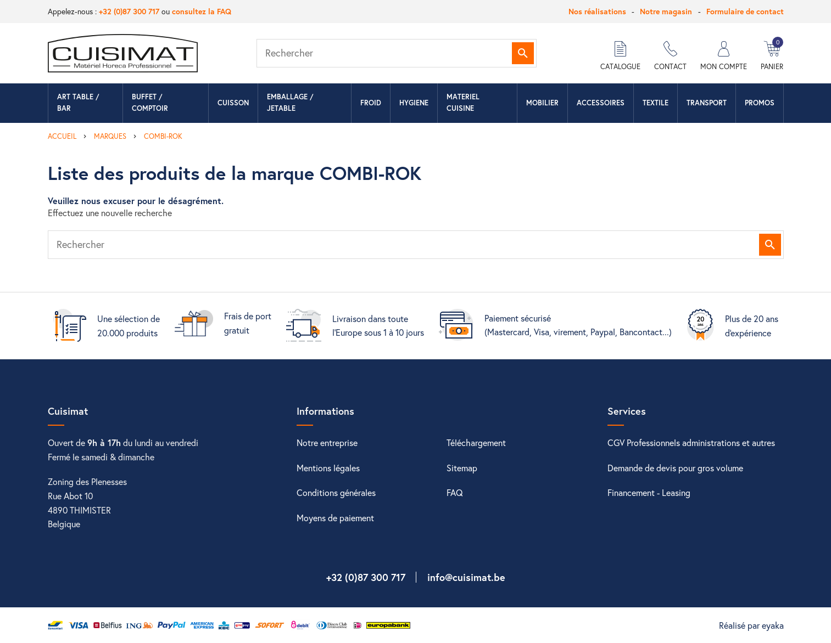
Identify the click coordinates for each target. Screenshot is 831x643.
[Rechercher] (396, 53)
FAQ (455, 492)
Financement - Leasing (648, 492)
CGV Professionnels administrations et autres (691, 442)
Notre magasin (666, 11)
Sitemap (462, 467)
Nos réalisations (597, 11)
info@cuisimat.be (466, 577)
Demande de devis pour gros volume (675, 467)
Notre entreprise (327, 442)
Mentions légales (328, 467)
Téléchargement (476, 442)
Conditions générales (336, 492)
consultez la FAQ (201, 11)
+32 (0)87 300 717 (129, 11)
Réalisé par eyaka (751, 625)
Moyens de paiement (335, 517)
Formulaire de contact (745, 11)
